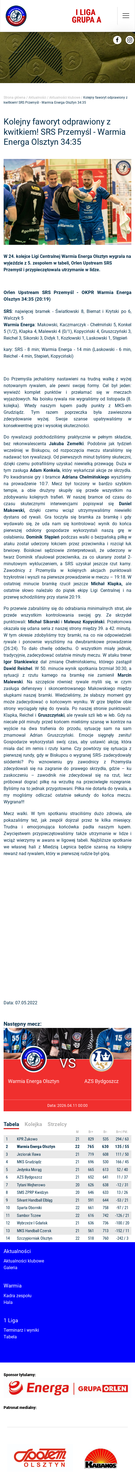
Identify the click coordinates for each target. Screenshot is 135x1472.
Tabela (10, 1336)
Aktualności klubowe (64, 97)
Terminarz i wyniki (21, 1330)
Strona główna (14, 97)
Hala (8, 1302)
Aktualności (37, 97)
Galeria (10, 1267)
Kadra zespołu (18, 1295)
